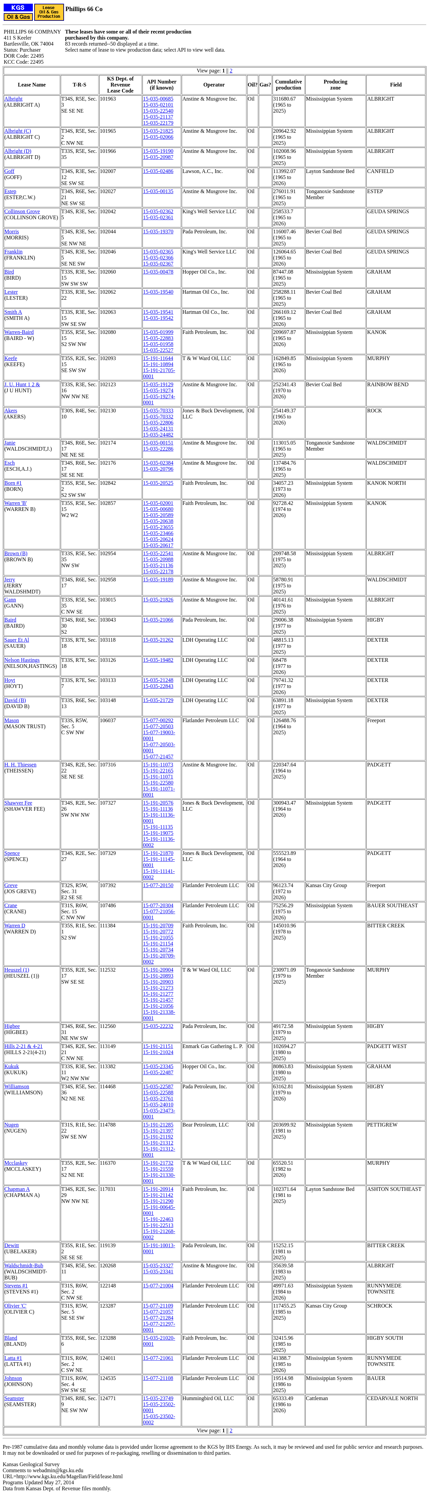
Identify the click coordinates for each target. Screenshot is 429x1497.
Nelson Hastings (22, 660)
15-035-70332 (158, 416)
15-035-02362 (158, 211)
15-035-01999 (158, 332)
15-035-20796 (158, 469)
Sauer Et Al (16, 640)
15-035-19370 (158, 231)
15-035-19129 (158, 384)
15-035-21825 (158, 131)
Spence (12, 853)
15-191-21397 (158, 1131)
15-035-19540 (158, 292)
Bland (10, 1338)
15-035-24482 (158, 435)
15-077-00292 (158, 720)
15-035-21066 (158, 620)
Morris (11, 231)
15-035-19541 (158, 312)
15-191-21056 (158, 1006)
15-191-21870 (158, 853)
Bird (9, 272)
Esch (9, 463)
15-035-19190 (158, 151)
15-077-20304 (158, 905)
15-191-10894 (158, 364)
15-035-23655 (158, 527)
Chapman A (17, 1189)
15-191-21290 (158, 1201)
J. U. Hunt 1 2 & (22, 384)
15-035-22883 (158, 338)
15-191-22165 (158, 770)
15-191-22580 (158, 783)
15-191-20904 (158, 970)
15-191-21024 (158, 1052)
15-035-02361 (158, 217)
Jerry (9, 579)
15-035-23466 (158, 533)
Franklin (13, 251)
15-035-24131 (158, 428)
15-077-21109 (158, 1306)
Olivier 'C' (15, 1306)
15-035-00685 (158, 99)
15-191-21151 (158, 1046)
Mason (11, 720)
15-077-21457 (158, 756)
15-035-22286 (158, 449)
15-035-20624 (158, 539)
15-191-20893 (158, 976)
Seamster (14, 1398)
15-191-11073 (158, 764)
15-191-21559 (158, 1169)
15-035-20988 (158, 559)
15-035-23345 (158, 1066)
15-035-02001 (158, 503)
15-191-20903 (158, 982)
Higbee (12, 1026)
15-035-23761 (158, 1098)
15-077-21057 (158, 1312)
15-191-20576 (158, 803)
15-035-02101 (158, 105)
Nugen (11, 1125)
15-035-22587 (158, 1086)
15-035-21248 (158, 680)
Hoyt (9, 680)
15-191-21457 (158, 1000)
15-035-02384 (158, 463)
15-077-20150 (158, 885)
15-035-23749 (158, 1398)
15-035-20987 (158, 157)
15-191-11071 (158, 777)
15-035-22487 (158, 1072)
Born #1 (13, 483)
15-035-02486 (158, 171)
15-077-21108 (158, 1378)
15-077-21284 (158, 1318)
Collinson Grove (22, 211)
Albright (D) (17, 151)
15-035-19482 (158, 660)
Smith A (13, 312)
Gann (10, 599)
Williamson (16, 1086)
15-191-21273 (158, 988)
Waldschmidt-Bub (23, 1265)
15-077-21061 (158, 1358)
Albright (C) (17, 131)
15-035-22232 (158, 1026)
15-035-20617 (158, 545)
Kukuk (11, 1066)
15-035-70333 (158, 410)
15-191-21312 (158, 1143)
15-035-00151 (158, 443)
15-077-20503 (158, 726)
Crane (10, 905)
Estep (10, 191)
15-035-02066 (158, 137)
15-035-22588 (158, 1092)
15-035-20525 (158, 483)
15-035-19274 (158, 390)
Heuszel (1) (16, 970)
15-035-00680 (158, 509)
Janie (9, 443)
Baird (10, 620)
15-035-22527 (158, 350)
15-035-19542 (158, 318)
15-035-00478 (158, 272)
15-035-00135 (158, 191)
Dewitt (11, 1245)
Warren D (14, 925)
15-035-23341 (158, 1271)
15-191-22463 (158, 1219)
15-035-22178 (158, 571)
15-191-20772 (158, 931)
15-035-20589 (158, 515)
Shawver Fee (18, 803)
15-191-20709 (158, 925)
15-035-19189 (158, 579)
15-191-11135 (158, 827)
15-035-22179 (158, 123)
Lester (11, 292)
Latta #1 (13, 1358)
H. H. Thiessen (20, 764)
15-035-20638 (158, 521)
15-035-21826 (158, 599)
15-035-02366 (158, 258)
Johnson (13, 1378)
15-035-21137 (158, 117)
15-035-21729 (158, 700)
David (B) (15, 700)
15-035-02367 (158, 264)
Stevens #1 (16, 1285)
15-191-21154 (158, 943)
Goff (9, 171)
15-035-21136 (158, 565)
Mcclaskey (15, 1163)
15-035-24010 (158, 1104)
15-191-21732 (158, 1163)
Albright (13, 99)
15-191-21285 (158, 1125)
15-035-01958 (158, 344)
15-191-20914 (158, 1189)
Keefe (10, 358)
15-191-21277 (158, 994)
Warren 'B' (15, 503)
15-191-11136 (158, 809)
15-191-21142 (158, 1195)
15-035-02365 (158, 251)
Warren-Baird (19, 332)
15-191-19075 (158, 833)
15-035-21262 (158, 640)
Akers (10, 410)
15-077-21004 (158, 1285)
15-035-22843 (158, 686)
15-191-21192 (158, 1137)
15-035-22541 (158, 553)
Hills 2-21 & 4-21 (23, 1046)
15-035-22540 (158, 111)
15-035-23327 (158, 1265)
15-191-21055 (158, 937)
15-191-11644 (158, 358)
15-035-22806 (158, 422)
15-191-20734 (158, 950)
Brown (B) (15, 553)
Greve (10, 885)
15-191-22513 (158, 1225)
